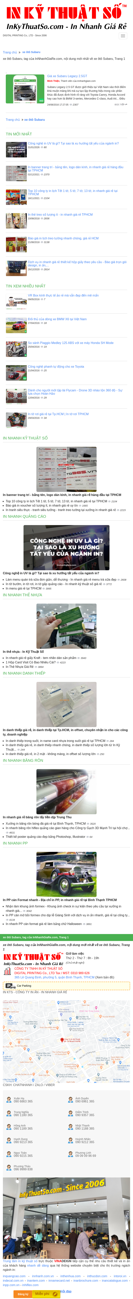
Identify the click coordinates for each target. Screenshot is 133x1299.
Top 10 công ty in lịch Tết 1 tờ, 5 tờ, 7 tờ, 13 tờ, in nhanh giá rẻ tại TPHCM (57, 501)
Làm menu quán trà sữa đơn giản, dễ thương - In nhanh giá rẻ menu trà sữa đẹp (61, 579)
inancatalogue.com (115, 1280)
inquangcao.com (14, 1276)
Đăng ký (23, 1294)
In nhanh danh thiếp (24, 673)
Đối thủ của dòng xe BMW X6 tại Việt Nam (57, 319)
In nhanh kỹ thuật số (25, 438)
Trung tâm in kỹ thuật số (20, 1261)
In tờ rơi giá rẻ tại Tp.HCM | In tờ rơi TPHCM (58, 414)
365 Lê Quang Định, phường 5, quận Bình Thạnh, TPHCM (54, 977)
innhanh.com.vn (43, 1276)
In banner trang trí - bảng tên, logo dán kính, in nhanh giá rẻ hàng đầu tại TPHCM (62, 495)
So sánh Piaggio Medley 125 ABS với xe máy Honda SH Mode (71, 343)
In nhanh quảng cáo (24, 516)
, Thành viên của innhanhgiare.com (71, 81)
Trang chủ (10, 52)
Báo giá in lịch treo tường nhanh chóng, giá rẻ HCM (63, 238)
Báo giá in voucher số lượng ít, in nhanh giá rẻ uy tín (42, 505)
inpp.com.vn (11, 1285)
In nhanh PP (15, 843)
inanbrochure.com (85, 1280)
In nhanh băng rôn (23, 760)
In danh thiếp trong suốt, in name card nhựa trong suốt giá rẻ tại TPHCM (56, 740)
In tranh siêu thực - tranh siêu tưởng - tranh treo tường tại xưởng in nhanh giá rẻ (61, 510)
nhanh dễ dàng (38, 1265)
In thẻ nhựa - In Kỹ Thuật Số (23, 651)
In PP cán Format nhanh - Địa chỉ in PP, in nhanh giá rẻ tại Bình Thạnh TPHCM (60, 900)
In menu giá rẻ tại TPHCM (24, 588)
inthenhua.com (70, 1276)
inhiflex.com (30, 1285)
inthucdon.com (97, 1276)
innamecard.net (59, 1280)
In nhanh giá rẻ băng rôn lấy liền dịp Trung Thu (37, 817)
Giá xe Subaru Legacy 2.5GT (67, 76)
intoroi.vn (120, 1276)
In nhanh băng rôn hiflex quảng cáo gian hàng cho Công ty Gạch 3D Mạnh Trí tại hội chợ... (68, 828)
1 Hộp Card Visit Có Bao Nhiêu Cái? (31, 662)
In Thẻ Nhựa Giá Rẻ (20, 666)
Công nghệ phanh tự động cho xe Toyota (56, 366)
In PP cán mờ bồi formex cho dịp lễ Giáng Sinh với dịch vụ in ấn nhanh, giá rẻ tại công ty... (68, 915)
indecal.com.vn (13, 1280)
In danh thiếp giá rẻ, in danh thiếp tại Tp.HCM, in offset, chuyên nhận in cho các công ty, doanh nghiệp (65, 732)
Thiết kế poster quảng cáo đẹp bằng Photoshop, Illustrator (46, 836)
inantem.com (36, 1280)
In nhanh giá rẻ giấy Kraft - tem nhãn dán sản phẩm (41, 658)
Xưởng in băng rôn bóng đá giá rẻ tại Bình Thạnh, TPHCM (46, 823)
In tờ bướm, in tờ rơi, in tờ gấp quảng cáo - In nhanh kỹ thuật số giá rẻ (54, 584)
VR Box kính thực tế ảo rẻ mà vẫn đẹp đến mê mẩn (63, 295)
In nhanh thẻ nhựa (22, 595)
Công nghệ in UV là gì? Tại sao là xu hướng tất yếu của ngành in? (73, 143)
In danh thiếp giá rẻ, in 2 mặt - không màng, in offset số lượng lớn (51, 754)
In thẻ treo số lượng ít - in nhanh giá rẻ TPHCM (60, 214)
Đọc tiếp (121, 104)
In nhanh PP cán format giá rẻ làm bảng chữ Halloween (44, 924)
